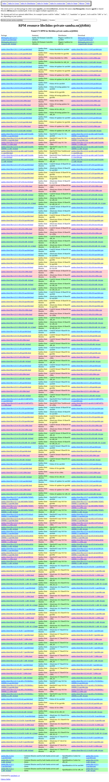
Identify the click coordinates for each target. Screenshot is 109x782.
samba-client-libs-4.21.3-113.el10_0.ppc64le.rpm (88, 720)
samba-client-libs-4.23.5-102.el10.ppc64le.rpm (87, 259)
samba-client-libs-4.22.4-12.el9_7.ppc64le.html (17, 652)
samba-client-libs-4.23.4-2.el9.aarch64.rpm (86, 447)
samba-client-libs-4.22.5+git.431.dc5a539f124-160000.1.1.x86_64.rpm (87, 562)
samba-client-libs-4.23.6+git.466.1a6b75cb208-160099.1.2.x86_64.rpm (87, 148)
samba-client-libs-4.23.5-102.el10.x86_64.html (17, 280)
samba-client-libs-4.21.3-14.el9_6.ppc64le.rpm (87, 742)
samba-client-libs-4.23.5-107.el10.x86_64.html (17, 195)
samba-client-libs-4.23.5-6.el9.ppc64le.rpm (86, 336)
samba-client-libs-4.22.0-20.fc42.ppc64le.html (17, 703)
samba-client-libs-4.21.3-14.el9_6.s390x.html (16, 746)
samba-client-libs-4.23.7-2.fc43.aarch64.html (16, 118)
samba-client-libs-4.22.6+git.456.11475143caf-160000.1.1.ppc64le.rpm (87, 519)
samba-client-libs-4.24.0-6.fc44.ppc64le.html (16, 92)
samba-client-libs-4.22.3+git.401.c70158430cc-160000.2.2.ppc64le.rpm (87, 686)
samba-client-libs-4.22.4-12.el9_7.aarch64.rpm (87, 648)
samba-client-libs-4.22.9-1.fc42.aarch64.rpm (86, 481)
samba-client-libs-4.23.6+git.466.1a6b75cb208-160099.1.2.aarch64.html (17, 135)
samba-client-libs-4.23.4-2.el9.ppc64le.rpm (86, 451)
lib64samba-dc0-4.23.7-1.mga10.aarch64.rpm (86, 39)
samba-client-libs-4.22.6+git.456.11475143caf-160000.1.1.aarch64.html (17, 515)
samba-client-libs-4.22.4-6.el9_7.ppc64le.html (17, 669)
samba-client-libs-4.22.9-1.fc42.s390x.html (16, 490)
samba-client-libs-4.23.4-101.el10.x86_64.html (17, 434)
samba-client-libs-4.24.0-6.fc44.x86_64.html (16, 109)
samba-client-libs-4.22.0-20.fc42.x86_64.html (17, 712)
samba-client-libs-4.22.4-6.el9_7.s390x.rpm (86, 673)
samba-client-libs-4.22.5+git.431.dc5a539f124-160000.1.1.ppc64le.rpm (87, 554)
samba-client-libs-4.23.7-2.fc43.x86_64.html (16, 131)
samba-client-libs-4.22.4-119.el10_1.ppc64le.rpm (88, 571)
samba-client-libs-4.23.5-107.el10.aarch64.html (17, 165)
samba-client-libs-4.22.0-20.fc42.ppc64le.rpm (87, 703)
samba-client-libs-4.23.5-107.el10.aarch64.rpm (87, 165)
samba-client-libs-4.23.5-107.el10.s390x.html (16, 186)
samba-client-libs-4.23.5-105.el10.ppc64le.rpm (87, 216)
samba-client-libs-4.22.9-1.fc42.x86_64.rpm (86, 494)
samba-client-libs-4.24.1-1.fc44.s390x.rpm (85, 75)
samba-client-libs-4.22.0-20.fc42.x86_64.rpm (86, 712)
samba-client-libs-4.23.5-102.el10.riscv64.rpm (87, 267)
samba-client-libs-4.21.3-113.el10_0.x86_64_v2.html (19, 733)
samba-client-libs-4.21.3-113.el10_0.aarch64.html (18, 716)
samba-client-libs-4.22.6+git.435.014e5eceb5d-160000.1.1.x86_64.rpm (87, 545)
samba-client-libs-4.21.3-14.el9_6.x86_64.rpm (87, 750)
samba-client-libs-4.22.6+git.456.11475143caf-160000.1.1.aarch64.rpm (87, 515)
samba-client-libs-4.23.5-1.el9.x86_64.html (16, 396)
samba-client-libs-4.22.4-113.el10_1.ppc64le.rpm (88, 592)
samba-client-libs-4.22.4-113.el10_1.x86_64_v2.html (19, 605)
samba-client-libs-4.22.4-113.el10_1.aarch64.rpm (88, 588)
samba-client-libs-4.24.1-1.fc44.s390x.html (16, 75)
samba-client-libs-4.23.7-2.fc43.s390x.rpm (85, 126)
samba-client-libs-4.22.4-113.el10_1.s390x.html (17, 596)
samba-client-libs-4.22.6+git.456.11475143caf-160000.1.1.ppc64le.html (17, 519)
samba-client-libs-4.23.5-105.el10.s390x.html (16, 229)
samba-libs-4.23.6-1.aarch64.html (7, 757)
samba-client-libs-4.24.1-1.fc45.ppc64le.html (16, 54)
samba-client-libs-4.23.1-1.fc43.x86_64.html (16, 477)
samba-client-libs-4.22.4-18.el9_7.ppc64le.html (17, 635)
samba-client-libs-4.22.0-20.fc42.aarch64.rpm (87, 699)
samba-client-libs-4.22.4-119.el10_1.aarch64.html (18, 567)
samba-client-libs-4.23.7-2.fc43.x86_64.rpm (86, 131)
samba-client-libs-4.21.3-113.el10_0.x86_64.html (18, 729)
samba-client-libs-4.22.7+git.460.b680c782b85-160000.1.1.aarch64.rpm (87, 498)
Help (88, 3)
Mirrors (82, 3)
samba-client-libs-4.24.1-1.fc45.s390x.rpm (85, 58)
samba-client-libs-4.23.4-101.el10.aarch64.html (17, 408)
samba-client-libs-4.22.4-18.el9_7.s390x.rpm (86, 639)
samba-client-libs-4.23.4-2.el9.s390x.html (15, 455)
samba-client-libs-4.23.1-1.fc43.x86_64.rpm (86, 477)
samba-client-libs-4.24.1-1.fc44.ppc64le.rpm (86, 71)
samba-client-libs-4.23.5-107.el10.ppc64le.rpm (87, 173)
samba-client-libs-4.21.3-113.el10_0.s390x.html (17, 725)
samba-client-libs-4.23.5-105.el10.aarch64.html (17, 207)
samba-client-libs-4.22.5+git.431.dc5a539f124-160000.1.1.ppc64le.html (17, 554)
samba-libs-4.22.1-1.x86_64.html (7, 770)
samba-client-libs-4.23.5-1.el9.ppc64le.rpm (86, 387)
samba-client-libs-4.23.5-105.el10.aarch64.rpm (87, 207)
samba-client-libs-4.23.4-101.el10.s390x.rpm (86, 425)
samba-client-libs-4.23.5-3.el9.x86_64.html (16, 378)
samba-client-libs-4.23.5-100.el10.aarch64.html (17, 293)
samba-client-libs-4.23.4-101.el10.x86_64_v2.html (18, 443)
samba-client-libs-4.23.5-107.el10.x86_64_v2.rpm (88, 203)
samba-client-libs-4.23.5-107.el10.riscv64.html (17, 182)
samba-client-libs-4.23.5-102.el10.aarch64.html (17, 250)
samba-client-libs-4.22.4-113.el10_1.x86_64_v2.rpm (89, 605)
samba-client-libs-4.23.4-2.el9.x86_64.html (16, 460)
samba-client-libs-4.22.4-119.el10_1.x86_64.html (18, 579)
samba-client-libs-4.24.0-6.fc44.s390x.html (16, 101)
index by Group (13, 3)
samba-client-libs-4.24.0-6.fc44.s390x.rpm (85, 101)
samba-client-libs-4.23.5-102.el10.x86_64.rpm (87, 280)
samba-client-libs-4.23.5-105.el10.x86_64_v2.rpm (88, 246)
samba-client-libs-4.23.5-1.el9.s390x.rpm (85, 391)
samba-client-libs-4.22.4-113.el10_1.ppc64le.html (18, 592)
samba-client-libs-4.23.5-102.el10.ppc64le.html (17, 259)
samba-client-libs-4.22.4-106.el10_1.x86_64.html (18, 622)
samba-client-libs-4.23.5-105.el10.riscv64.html (17, 225)
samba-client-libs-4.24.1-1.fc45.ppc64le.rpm (86, 54)
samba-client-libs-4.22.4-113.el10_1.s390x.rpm (87, 596)
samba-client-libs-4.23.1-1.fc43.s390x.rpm (85, 472)
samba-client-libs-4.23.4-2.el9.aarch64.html (16, 447)
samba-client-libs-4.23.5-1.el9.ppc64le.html (16, 387)
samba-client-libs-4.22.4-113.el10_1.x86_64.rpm (88, 601)
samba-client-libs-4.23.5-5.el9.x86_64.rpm (85, 361)
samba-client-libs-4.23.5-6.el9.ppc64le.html (16, 336)
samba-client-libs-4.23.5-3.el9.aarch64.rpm (86, 366)
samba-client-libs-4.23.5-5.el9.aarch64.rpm (86, 349)
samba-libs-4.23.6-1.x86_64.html (7, 761)
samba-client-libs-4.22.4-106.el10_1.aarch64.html (18, 609)
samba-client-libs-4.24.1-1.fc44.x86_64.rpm (86, 79)
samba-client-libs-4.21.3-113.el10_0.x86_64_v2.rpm (89, 733)
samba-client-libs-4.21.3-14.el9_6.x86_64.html (17, 750)
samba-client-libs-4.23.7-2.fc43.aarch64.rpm (86, 118)
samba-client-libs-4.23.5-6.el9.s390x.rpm (85, 340)
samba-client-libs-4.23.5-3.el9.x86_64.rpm (85, 378)
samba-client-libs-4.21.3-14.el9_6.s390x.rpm (86, 746)
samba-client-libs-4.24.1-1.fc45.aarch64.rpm (86, 49)
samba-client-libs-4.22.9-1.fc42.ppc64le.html (16, 485)
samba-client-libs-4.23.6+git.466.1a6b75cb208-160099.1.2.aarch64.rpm (87, 135)
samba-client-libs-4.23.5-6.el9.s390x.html (15, 340)
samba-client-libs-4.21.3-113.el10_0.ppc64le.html (18, 720)
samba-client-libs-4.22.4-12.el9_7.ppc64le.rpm (87, 652)
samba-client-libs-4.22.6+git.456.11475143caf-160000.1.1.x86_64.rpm (87, 528)
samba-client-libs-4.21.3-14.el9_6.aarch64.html (17, 738)
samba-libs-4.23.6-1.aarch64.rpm (92, 757)
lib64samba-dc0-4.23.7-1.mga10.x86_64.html (9, 43)
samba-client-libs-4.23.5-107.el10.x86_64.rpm (87, 195)
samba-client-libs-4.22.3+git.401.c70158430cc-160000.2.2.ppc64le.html (17, 686)
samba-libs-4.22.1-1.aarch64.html (7, 765)
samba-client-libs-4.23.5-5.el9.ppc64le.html (16, 353)
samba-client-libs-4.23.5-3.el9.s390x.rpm (85, 374)
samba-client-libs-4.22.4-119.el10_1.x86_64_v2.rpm (89, 584)
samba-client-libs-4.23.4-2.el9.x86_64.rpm (85, 460)
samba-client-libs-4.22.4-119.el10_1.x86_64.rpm (88, 579)
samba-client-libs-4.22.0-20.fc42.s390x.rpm (86, 708)
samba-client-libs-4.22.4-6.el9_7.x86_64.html (16, 678)
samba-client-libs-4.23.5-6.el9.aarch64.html (16, 331)
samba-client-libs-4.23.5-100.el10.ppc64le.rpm (87, 302)
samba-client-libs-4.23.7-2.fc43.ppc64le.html (16, 122)
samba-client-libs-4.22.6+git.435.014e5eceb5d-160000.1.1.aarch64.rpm (87, 532)
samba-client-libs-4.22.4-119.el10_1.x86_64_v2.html (19, 584)
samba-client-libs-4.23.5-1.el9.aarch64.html (16, 383)
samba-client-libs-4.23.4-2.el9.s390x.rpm (85, 455)
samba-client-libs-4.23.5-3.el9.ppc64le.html (16, 370)
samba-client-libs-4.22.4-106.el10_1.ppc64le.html (18, 614)
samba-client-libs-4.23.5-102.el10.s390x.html (16, 272)
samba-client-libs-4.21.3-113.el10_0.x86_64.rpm (88, 729)
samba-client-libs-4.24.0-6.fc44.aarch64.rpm (86, 84)
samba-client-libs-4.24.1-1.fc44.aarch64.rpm (86, 66)
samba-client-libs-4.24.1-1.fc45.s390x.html (16, 58)
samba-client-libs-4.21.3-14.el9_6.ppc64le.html (17, 742)
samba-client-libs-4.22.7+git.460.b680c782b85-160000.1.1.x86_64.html (17, 511)
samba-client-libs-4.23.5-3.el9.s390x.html (15, 374)
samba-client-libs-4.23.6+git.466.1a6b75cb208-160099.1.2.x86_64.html (17, 148)
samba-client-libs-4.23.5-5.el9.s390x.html (15, 357)
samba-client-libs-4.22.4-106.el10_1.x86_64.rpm (88, 622)
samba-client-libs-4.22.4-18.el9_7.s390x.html (16, 639)
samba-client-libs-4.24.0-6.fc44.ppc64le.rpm (86, 92)
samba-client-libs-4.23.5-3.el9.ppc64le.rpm (86, 370)
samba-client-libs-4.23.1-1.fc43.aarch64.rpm (86, 464)
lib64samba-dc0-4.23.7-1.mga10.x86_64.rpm (86, 43)
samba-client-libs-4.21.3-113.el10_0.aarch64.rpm (88, 716)
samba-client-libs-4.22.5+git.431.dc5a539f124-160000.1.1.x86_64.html (17, 562)
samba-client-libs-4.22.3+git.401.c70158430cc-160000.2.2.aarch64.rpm (87, 682)
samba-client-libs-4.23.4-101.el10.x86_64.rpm (87, 434)
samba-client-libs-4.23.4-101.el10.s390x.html (16, 425)
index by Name (72, 3)
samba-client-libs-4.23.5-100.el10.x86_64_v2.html (18, 327)
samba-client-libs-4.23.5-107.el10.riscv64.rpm (87, 182)
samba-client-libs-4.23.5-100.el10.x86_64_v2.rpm (88, 327)
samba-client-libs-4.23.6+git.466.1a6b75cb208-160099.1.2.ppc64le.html (17, 139)
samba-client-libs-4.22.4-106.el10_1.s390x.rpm (87, 618)
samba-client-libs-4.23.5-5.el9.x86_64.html (16, 361)
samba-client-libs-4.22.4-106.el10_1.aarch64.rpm (88, 609)
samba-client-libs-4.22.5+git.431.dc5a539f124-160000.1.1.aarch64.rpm (87, 549)
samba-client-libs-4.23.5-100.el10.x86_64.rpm (87, 319)
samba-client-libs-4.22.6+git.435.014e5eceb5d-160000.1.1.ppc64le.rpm (87, 537)
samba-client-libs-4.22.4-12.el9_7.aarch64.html (17, 648)
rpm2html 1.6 (15, 776)
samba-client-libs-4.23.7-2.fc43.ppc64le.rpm (86, 122)
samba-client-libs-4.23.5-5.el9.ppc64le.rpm (86, 353)
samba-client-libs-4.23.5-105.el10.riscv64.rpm (87, 225)
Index (4, 3)
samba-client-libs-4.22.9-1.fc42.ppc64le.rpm (86, 485)
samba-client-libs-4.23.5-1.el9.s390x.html (15, 391)
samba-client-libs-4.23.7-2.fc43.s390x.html (16, 126)
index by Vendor (42, 3)
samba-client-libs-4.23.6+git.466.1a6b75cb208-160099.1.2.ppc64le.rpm (87, 139)
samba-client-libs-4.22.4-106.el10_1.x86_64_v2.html (19, 626)
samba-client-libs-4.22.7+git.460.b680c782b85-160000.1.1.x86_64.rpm (87, 511)
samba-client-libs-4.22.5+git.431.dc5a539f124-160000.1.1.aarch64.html (17, 549)
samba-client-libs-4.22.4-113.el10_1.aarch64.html (18, 588)
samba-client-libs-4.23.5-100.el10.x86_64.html (17, 319)
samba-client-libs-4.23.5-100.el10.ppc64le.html (17, 302)
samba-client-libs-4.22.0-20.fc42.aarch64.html (17, 699)
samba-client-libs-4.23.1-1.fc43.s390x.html (16, 472)
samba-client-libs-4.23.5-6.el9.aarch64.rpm (86, 331)
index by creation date (57, 3)
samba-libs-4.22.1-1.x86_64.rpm (92, 770)
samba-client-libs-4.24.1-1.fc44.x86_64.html (16, 79)
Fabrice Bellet (5, 779)
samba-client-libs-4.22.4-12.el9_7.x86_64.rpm (87, 661)
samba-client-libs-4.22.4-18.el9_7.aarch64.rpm (87, 631)
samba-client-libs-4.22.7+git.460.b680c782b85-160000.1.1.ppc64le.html (17, 502)
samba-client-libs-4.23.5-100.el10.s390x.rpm (86, 310)
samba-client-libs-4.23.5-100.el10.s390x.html (16, 310)
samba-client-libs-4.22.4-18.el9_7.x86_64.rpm (87, 643)
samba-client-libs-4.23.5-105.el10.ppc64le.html (17, 216)
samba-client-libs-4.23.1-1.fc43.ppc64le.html (16, 468)
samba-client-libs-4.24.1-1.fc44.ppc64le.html (16, 71)
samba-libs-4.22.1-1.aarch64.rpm (92, 765)
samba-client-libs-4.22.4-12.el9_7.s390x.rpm (86, 656)
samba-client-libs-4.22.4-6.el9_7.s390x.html (16, 673)
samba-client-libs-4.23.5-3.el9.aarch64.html (16, 366)
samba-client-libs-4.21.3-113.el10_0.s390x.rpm (87, 725)
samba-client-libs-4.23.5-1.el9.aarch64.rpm (86, 383)
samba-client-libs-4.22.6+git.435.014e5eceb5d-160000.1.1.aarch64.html (17, 532)
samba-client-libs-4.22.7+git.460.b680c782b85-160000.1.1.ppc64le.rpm (87, 502)
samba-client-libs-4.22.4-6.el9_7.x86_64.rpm (86, 678)
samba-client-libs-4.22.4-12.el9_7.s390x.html (16, 656)
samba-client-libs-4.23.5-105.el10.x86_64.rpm (87, 237)
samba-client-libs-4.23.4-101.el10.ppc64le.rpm (87, 417)
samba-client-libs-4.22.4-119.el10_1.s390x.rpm (87, 575)
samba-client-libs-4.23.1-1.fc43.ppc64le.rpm (86, 468)
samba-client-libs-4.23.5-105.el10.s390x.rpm (86, 229)
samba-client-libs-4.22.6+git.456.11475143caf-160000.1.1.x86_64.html (17, 528)
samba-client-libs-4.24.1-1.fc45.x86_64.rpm (86, 62)
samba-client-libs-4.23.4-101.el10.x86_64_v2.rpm (88, 443)
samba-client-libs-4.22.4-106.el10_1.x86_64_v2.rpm (89, 626)
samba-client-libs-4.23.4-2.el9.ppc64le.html (16, 451)
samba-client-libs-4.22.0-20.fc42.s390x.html (16, 708)
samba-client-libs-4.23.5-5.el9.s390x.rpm (85, 357)
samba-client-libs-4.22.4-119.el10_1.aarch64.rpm (88, 567)
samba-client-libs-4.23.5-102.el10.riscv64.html (17, 267)
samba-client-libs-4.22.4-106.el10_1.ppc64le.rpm (88, 614)
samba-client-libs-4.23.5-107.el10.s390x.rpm (86, 186)
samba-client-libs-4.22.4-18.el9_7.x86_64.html (17, 643)
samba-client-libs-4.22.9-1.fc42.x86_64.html (16, 494)
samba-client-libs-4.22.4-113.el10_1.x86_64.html (18, 601)
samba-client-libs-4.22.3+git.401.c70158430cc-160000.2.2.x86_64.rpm (87, 695)
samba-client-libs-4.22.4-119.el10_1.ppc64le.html (18, 571)
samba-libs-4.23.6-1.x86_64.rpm (92, 761)
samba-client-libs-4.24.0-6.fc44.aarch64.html (16, 84)
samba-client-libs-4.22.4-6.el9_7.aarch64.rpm (87, 665)
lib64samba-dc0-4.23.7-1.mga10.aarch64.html (9, 39)
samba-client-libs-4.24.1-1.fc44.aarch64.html (16, 66)
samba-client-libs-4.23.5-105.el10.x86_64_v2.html (18, 246)
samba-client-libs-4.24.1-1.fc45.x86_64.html (16, 62)
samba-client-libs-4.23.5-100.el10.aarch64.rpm (87, 293)
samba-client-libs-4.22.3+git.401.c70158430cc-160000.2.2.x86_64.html (17, 695)
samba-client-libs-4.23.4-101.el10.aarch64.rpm (87, 408)
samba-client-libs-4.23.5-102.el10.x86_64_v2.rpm (88, 289)
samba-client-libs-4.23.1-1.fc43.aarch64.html (16, 464)
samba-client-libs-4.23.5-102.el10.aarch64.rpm (87, 250)
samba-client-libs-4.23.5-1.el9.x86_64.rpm (85, 396)
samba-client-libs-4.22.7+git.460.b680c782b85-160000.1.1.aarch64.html (17, 498)
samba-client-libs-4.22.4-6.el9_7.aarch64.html (17, 665)
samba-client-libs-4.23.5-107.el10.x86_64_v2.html (18, 203)
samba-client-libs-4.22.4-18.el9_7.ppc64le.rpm (87, 635)
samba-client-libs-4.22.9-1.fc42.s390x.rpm (85, 490)
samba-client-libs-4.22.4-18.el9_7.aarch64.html (17, 631)
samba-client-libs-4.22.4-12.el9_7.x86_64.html (17, 661)
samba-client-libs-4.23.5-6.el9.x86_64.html (16, 344)
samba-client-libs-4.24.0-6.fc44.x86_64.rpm (86, 109)
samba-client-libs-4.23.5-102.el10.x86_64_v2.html (18, 289)
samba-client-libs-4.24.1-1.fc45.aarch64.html (16, 49)
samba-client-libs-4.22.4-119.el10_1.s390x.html (17, 575)
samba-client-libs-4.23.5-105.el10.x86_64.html (17, 237)
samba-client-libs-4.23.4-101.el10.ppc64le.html (17, 417)
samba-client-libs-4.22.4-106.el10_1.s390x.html (17, 618)
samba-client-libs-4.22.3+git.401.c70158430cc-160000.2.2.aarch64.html (17, 682)
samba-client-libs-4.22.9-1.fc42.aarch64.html (16, 481)
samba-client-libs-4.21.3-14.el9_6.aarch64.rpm (87, 738)
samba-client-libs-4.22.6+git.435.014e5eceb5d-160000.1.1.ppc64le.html (17, 537)
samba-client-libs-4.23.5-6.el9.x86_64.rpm (85, 344)
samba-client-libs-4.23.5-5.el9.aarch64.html (16, 349)
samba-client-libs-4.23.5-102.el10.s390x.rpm (86, 272)
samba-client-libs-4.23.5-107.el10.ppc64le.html (17, 173)
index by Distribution (28, 3)
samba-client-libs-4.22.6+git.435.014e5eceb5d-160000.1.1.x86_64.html (17, 545)
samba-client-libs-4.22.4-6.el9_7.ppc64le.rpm (87, 669)
